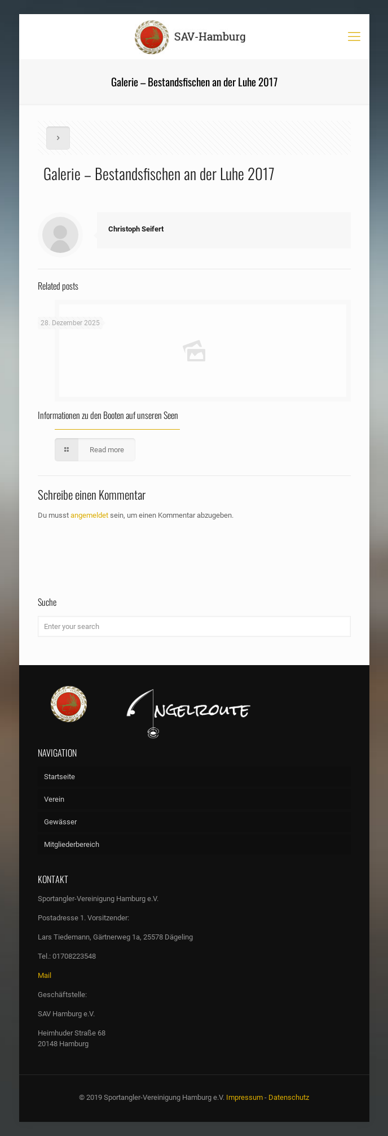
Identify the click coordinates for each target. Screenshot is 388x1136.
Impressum (244, 1097)
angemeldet (89, 515)
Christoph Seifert (136, 229)
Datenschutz (288, 1097)
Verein (54, 799)
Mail (44, 975)
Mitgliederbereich (71, 844)
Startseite (59, 776)
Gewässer (60, 822)
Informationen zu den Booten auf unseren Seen (108, 415)
